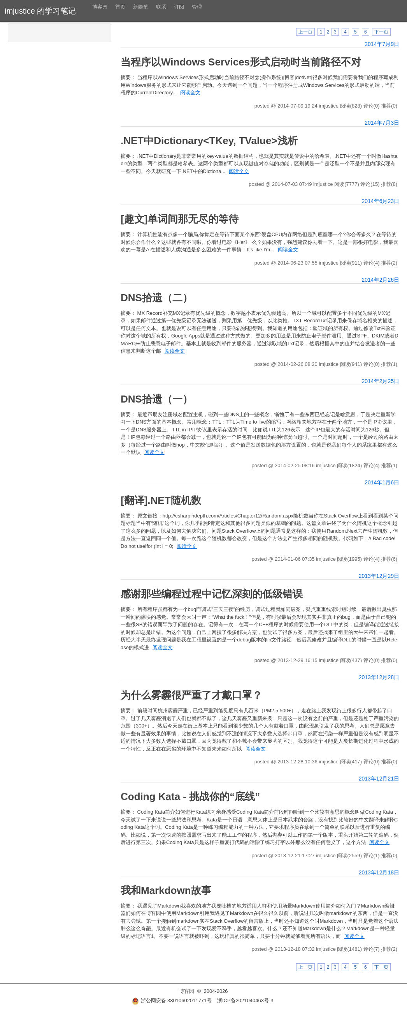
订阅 (179, 7)
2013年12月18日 (379, 872)
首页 (120, 7)
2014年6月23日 (380, 201)
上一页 (305, 32)
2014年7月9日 (382, 44)
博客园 (99, 7)
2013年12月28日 (379, 677)
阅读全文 (190, 92)
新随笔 (140, 7)
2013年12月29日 (379, 576)
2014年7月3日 (382, 123)
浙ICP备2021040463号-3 (245, 1000)
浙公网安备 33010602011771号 (172, 1000)
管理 (197, 7)
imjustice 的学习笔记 (40, 11)
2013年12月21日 (379, 778)
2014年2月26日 (380, 280)
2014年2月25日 (380, 381)
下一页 (381, 32)
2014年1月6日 (382, 482)
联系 (161, 7)
